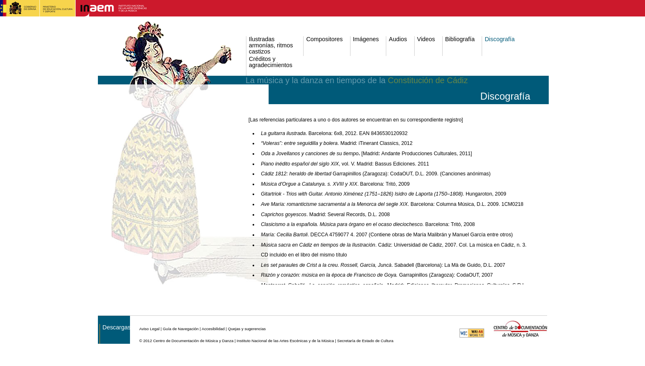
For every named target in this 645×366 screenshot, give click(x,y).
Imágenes (366, 39)
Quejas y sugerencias (247, 328)
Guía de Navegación (181, 328)
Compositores (324, 39)
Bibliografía (460, 39)
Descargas (116, 327)
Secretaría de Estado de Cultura (365, 340)
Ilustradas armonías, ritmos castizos (271, 45)
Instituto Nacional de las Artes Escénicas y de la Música (285, 340)
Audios (398, 39)
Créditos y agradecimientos (270, 62)
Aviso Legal (149, 328)
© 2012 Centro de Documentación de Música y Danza (186, 340)
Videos (426, 39)
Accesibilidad (213, 328)
